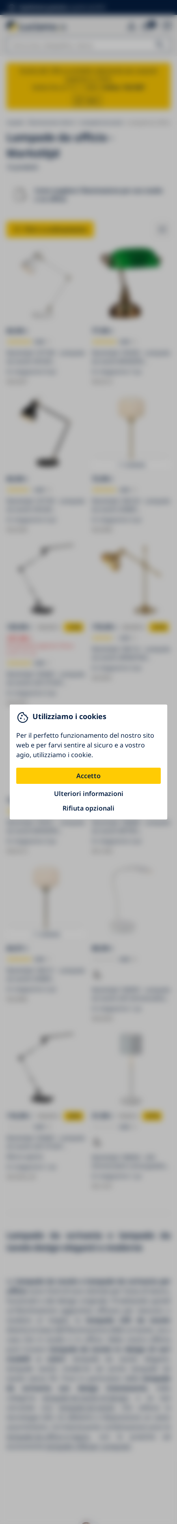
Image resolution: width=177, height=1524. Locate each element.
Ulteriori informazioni (88, 793)
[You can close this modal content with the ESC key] (88, 762)
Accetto (88, 775)
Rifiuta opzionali (88, 808)
